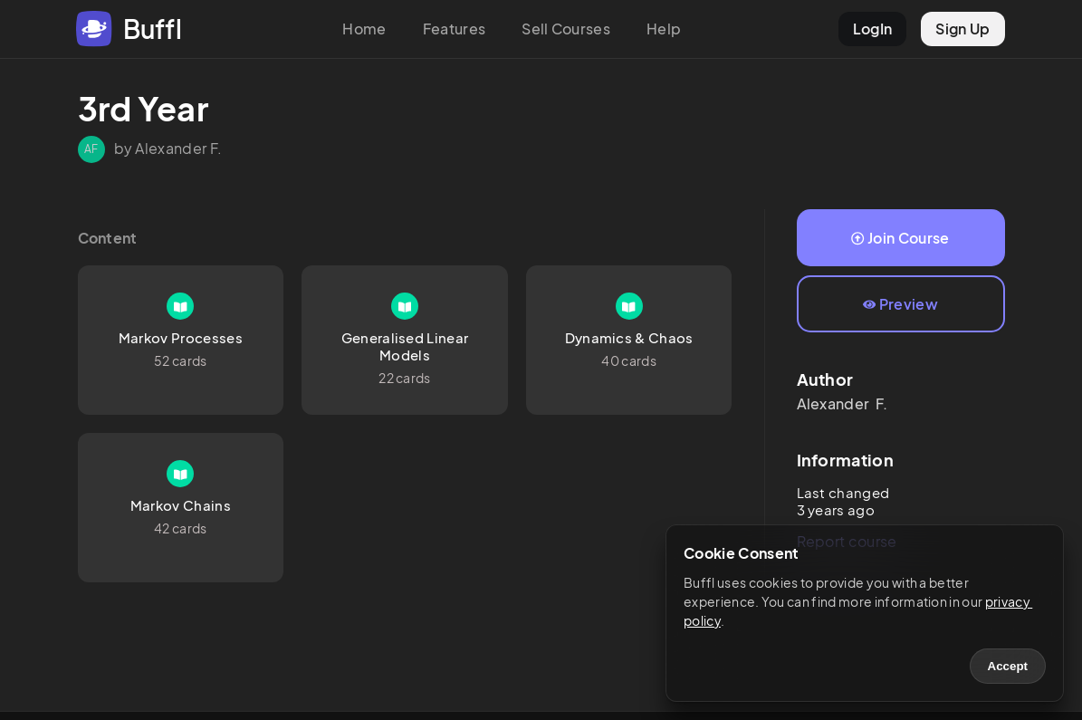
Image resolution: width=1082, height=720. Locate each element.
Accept (1008, 666)
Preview (900, 303)
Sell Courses (566, 28)
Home (364, 28)
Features (454, 28)
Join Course (900, 237)
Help (663, 28)
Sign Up (962, 28)
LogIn (873, 28)
